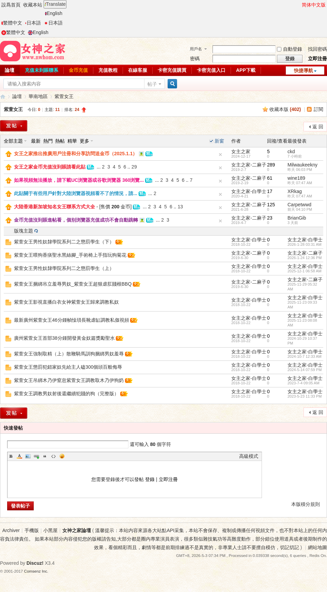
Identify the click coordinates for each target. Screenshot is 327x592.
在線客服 (137, 70)
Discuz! (35, 563)
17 (269, 191)
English (53, 13)
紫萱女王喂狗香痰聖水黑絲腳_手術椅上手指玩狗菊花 (70, 255)
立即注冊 (317, 58)
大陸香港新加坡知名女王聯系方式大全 (54, 206)
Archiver (11, 530)
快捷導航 (303, 70)
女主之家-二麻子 (248, 164)
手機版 (32, 530)
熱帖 (60, 141)
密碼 (195, 58)
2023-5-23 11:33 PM (304, 396)
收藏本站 (32, 4)
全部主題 (13, 141)
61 (269, 178)
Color (19, 456)
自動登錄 (289, 49)
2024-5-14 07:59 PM (304, 370)
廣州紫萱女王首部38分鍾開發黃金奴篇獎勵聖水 (64, 338)
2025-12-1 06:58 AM (304, 271)
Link (36, 456)
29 (134, 167)
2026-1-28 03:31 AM (304, 244)
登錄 (150, 479)
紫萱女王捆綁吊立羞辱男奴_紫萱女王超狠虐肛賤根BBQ (72, 284)
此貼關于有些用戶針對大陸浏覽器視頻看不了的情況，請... (75, 193)
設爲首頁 (10, 4)
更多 (84, 141)
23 (269, 218)
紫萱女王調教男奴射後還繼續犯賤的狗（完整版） (66, 393)
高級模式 (248, 456)
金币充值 (78, 70)
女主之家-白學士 (248, 191)
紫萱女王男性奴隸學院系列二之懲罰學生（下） (64, 241)
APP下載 (245, 70)
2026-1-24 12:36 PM (304, 258)
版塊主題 (23, 231)
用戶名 (196, 49)
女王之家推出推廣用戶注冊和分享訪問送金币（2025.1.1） (76, 153)
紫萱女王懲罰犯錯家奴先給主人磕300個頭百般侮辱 (68, 367)
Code (53, 456)
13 (180, 206)
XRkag (294, 191)
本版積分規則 (305, 504)
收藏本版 (285, 109)
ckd (291, 151)
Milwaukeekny (302, 164)
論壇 (17, 96)
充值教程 (108, 70)
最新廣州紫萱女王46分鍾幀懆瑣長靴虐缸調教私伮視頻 (71, 320)
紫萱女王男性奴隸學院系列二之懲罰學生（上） (64, 268)
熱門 (48, 141)
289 (271, 164)
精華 (72, 141)
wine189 (296, 178)
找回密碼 (317, 49)
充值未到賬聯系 (41, 70)
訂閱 (318, 109)
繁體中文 (11, 23)
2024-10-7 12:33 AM (304, 356)
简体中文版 (314, 4)
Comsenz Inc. (36, 571)
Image (28, 456)
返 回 (317, 126)
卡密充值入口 (211, 70)
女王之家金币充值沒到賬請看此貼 (49, 167)
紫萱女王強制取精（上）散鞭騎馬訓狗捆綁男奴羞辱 (69, 353)
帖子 (152, 84)
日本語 (33, 23)
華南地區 (38, 96)
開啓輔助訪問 (298, 5)
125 (271, 204)
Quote (45, 456)
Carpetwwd (299, 204)
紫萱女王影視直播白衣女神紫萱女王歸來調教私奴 (66, 302)
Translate (55, 4)
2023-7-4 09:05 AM (303, 383)
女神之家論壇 (2, 96)
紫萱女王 (64, 96)
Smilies (62, 456)
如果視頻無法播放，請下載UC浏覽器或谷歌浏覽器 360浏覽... (79, 180)
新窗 (219, 141)
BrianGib (296, 218)
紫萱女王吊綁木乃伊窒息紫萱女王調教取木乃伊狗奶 (69, 380)
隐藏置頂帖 (220, 155)
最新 (36, 141)
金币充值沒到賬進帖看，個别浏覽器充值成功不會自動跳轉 (76, 220)
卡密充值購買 (172, 70)
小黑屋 (50, 530)
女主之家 (240, 151)
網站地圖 (317, 547)
